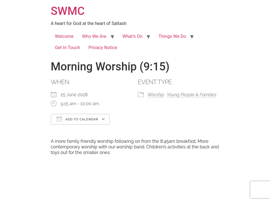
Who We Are (94, 36)
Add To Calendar (77, 118)
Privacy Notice (103, 47)
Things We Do (172, 36)
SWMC (68, 11)
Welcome (64, 36)
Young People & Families (192, 94)
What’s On (132, 36)
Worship (156, 94)
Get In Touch (67, 47)
